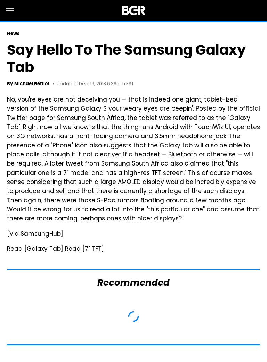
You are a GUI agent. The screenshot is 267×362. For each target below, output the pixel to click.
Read (15, 249)
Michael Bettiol (31, 84)
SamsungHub (41, 234)
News (13, 34)
